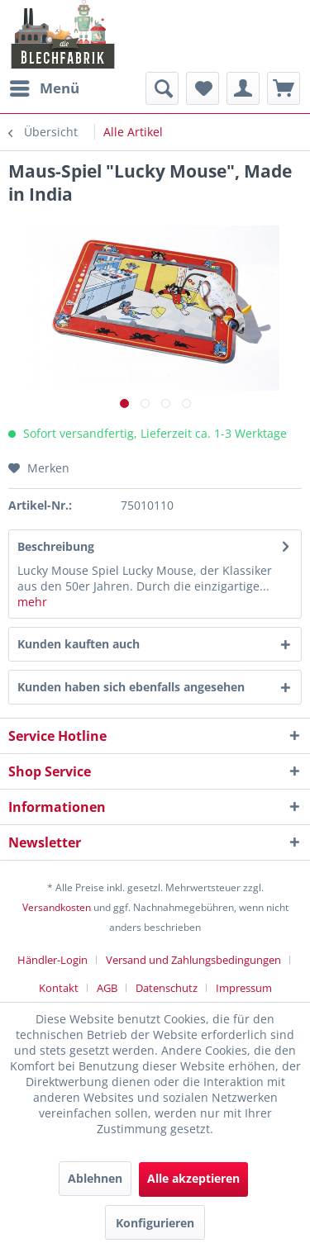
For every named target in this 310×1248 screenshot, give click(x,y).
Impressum (244, 987)
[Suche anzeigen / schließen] (162, 88)
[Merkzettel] (202, 88)
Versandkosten (56, 907)
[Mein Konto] (243, 88)
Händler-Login (52, 959)
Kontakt (59, 987)
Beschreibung (55, 546)
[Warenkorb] (283, 88)
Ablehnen (95, 1178)
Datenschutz (167, 987)
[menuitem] (44, 88)
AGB (107, 987)
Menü (44, 86)
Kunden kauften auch (78, 644)
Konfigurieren (155, 1223)
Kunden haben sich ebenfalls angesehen (131, 687)
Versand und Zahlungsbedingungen (193, 959)
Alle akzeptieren (193, 1178)
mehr (32, 602)
